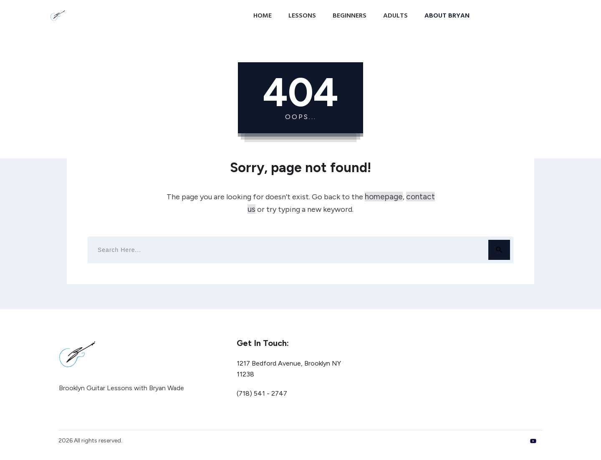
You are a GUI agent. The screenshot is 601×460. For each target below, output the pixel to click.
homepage (384, 196)
